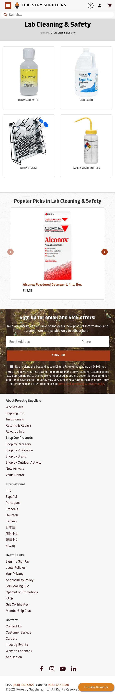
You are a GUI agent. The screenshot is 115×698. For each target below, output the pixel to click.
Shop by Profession (19, 450)
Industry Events (17, 645)
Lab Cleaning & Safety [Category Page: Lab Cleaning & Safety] (57, 25)
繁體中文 (12, 540)
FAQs (9, 598)
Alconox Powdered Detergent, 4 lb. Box (52, 284)
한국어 (10, 546)
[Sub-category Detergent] (86, 77)
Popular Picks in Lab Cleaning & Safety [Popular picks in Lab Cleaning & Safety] (57, 201)
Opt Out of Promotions (22, 592)
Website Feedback (19, 651)
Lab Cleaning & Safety (64, 32)
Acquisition (14, 657)
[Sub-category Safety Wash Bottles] (86, 145)
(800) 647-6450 (58, 685)
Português (13, 503)
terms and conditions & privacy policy (81, 384)
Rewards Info (15, 432)
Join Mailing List (17, 586)
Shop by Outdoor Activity (23, 462)
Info (8, 490)
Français (12, 509)
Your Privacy (14, 574)
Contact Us (14, 626)
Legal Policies (16, 568)
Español (11, 497)
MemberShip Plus (18, 611)
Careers (11, 638)
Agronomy (45, 32)
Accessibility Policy (19, 580)
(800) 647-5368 (23, 685)
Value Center (15, 475)
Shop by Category (18, 444)
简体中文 (12, 533)
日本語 (10, 527)
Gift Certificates (17, 604)
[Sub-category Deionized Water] (29, 77)
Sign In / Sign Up (17, 561)
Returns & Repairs (19, 425)
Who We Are (14, 407)
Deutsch (12, 515)
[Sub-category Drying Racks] (29, 145)
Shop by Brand (16, 456)
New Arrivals (15, 469)
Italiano (11, 521)
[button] (10, 252)
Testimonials (15, 419)
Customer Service (18, 632)
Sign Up (58, 355)
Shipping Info (15, 413)
